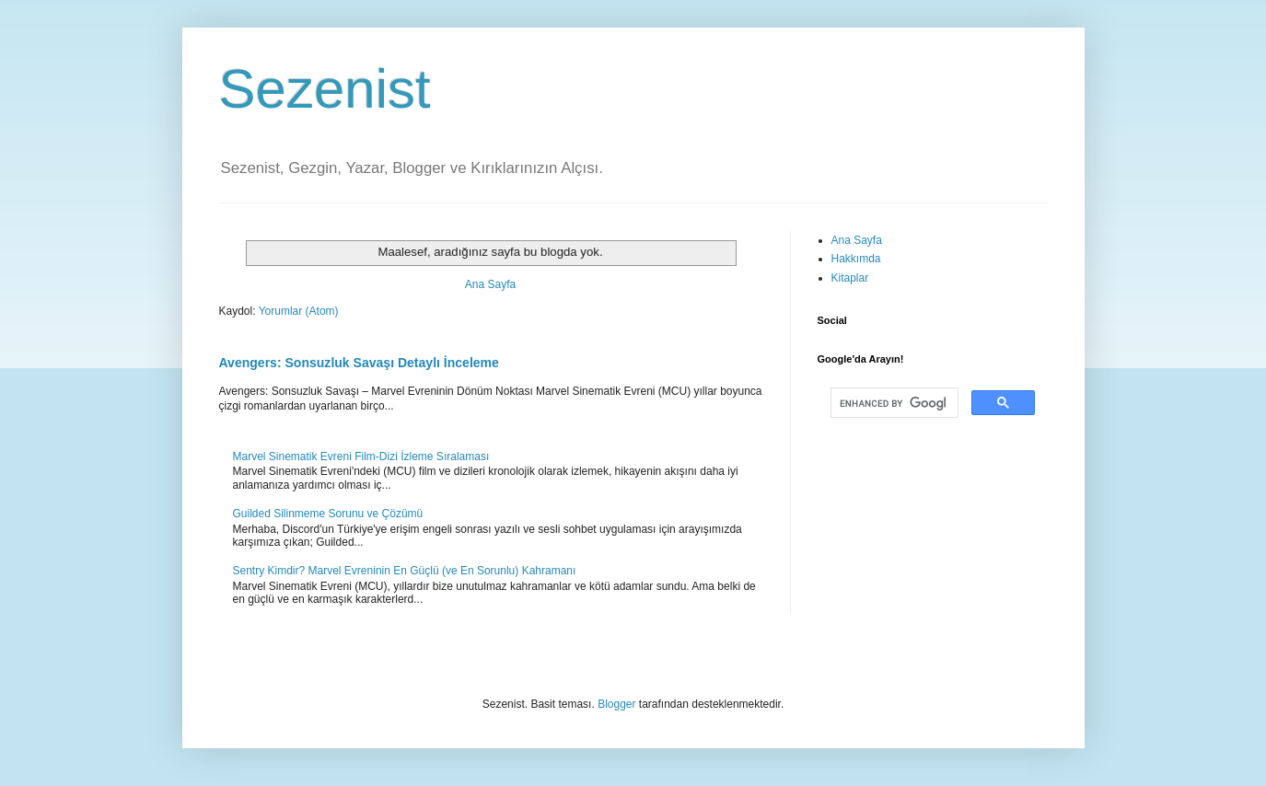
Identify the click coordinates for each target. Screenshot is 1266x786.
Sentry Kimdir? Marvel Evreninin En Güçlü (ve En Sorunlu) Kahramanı (404, 570)
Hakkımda (856, 258)
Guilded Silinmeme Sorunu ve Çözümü (328, 513)
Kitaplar (850, 278)
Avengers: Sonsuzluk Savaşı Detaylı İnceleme (359, 362)
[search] (893, 403)
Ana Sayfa (490, 284)
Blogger (616, 704)
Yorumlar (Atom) (299, 311)
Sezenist (325, 89)
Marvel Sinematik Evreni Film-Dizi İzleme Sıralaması (361, 456)
